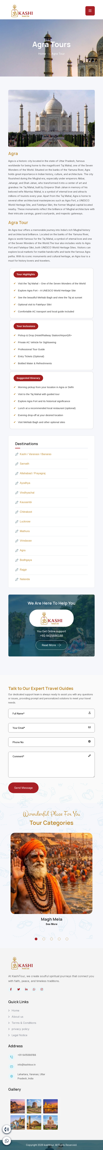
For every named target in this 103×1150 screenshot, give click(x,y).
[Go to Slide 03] (51, 939)
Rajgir (21, 569)
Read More (49, 645)
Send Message (23, 787)
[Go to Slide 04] (59, 939)
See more (51, 924)
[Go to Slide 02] (43, 939)
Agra (20, 550)
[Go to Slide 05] (67, 939)
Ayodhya (22, 483)
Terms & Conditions (24, 1022)
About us (17, 1016)
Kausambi (23, 502)
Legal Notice (19, 1035)
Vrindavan (23, 541)
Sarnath (22, 464)
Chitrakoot (23, 512)
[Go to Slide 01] (36, 939)
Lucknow (22, 521)
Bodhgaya (23, 560)
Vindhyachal (24, 492)
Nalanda (22, 579)
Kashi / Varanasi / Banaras (33, 454)
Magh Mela (51, 919)
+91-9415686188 (51, 635)
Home (42, 53)
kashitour (49, 1144)
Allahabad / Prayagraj (30, 473)
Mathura (22, 531)
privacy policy (20, 1029)
